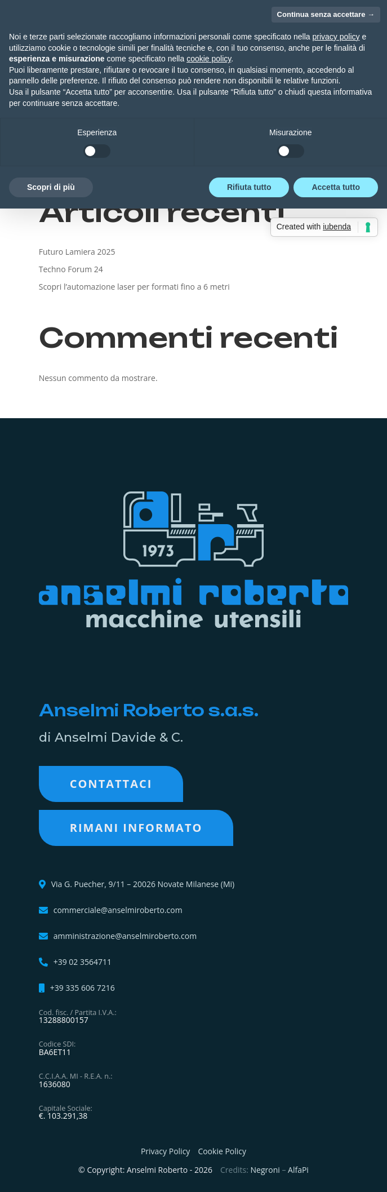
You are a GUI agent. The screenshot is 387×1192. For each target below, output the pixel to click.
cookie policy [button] (208, 58)
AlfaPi (298, 1169)
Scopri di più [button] (51, 187)
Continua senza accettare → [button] (326, 14)
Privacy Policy (165, 1151)
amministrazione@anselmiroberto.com (125, 936)
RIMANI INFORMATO (136, 827)
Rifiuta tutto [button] (249, 187)
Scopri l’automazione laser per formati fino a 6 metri (134, 286)
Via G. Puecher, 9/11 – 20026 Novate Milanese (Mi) (143, 884)
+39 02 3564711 (83, 962)
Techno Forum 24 (71, 269)
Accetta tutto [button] (336, 187)
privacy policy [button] (336, 36)
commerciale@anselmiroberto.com (118, 910)
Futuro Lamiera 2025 (77, 251)
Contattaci (111, 783)
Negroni (265, 1169)
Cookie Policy (222, 1151)
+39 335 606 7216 (82, 988)
